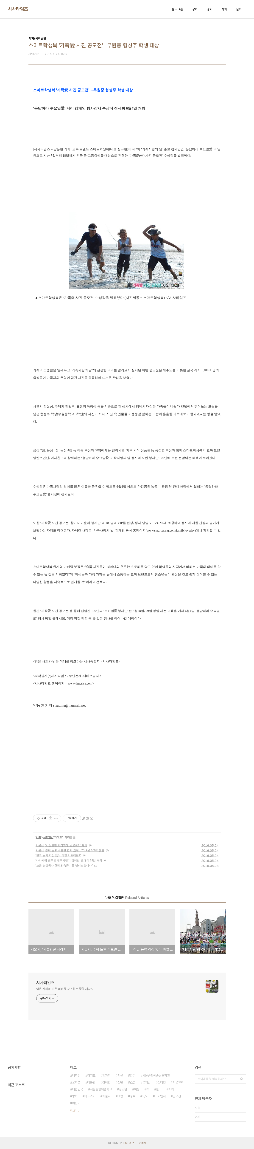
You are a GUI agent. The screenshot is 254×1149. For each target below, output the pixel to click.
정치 (195, 9)
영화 (75, 1096)
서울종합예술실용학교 (156, 1075)
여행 (120, 1096)
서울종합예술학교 (101, 1089)
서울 (120, 1075)
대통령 (91, 1082)
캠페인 (161, 1082)
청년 (120, 1082)
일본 (132, 1075)
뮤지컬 (146, 1082)
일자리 (106, 1075)
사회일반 (48, 837)
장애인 (106, 1082)
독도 (145, 1096)
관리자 (142, 1143)
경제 (209, 9)
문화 (239, 9)
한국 (159, 1089)
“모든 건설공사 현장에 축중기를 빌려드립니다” (64, 865)
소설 (132, 1082)
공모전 (177, 1096)
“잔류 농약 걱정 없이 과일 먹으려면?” (58, 855)
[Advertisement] (127, 763)
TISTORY (128, 1143)
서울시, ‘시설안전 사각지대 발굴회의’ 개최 (61, 845)
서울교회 (178, 1082)
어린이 (76, 1103)
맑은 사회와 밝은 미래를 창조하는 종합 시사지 (65, 989)
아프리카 (89, 1096)
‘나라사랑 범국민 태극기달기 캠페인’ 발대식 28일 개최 (69, 860)
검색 (241, 1079)
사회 (224, 9)
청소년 (123, 1089)
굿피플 (76, 1082)
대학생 (76, 1075)
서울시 (106, 1096)
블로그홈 (177, 9)
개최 (171, 1089)
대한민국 (77, 1089)
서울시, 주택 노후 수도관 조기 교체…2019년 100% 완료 (70, 850)
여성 (137, 1089)
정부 (132, 1096)
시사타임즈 (18, 9)
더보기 (73, 1110)
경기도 (91, 1075)
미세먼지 (160, 1096)
